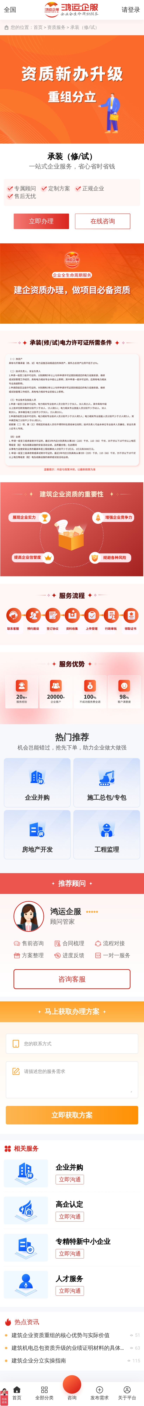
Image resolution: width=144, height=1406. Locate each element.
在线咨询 (102, 221)
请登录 (131, 9)
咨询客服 (72, 979)
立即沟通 (70, 1179)
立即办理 (41, 221)
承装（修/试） (85, 27)
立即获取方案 (72, 1115)
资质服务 (56, 27)
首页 (38, 27)
